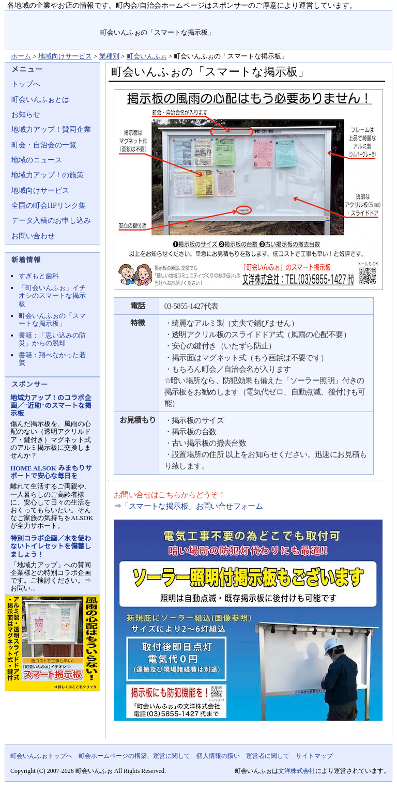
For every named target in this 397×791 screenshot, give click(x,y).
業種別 (109, 56)
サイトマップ (368, 18)
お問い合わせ (33, 236)
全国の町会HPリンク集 (48, 205)
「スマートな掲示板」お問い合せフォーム (192, 506)
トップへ (25, 84)
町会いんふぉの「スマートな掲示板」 (52, 319)
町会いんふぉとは (40, 99)
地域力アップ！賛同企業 (51, 129)
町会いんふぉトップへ (41, 756)
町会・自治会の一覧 (44, 145)
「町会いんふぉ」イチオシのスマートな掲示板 (52, 295)
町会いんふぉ (147, 56)
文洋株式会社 (296, 770)
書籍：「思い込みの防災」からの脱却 (52, 339)
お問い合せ (321, 18)
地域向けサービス (65, 56)
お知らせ (25, 114)
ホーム (21, 56)
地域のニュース (36, 160)
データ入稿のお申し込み (51, 220)
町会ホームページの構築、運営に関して (134, 756)
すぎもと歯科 (39, 276)
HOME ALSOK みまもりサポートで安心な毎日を (50, 472)
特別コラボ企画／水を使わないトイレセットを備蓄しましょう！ (50, 546)
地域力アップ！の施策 (47, 175)
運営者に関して (267, 756)
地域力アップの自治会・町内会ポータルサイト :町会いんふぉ (53, 30)
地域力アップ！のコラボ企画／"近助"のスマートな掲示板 (50, 405)
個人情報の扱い (218, 756)
